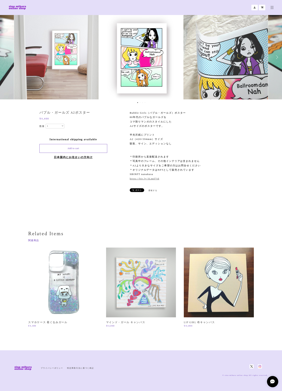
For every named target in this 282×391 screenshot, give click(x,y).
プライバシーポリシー (52, 368)
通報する (152, 190)
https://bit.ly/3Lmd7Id (144, 178)
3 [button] (142, 102)
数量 (42, 126)
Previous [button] (6, 57)
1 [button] (137, 102)
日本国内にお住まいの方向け (73, 157)
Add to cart (73, 148)
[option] (141, 57)
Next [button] (276, 57)
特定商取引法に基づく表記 (80, 368)
